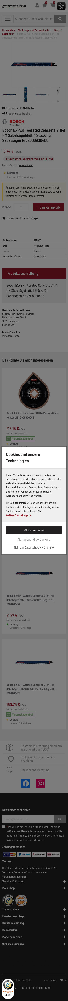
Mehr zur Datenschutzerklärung (34, 547)
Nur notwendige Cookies (34, 539)
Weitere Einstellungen (19, 515)
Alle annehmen (34, 530)
